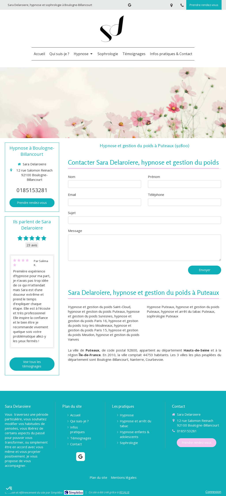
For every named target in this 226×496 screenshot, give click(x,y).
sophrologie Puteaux (162, 316)
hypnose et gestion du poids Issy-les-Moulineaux (103, 323)
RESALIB (124, 492)
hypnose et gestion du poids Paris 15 (99, 327)
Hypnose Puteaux (160, 307)
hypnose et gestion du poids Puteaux (96, 311)
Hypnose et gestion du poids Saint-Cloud (99, 307)
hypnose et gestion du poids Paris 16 (100, 318)
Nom (71, 176)
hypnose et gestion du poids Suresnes (104, 313)
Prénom (154, 176)
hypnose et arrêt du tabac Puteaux (187, 311)
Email (72, 194)
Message (75, 230)
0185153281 (32, 190)
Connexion (213, 491)
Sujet (72, 212)
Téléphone (156, 194)
